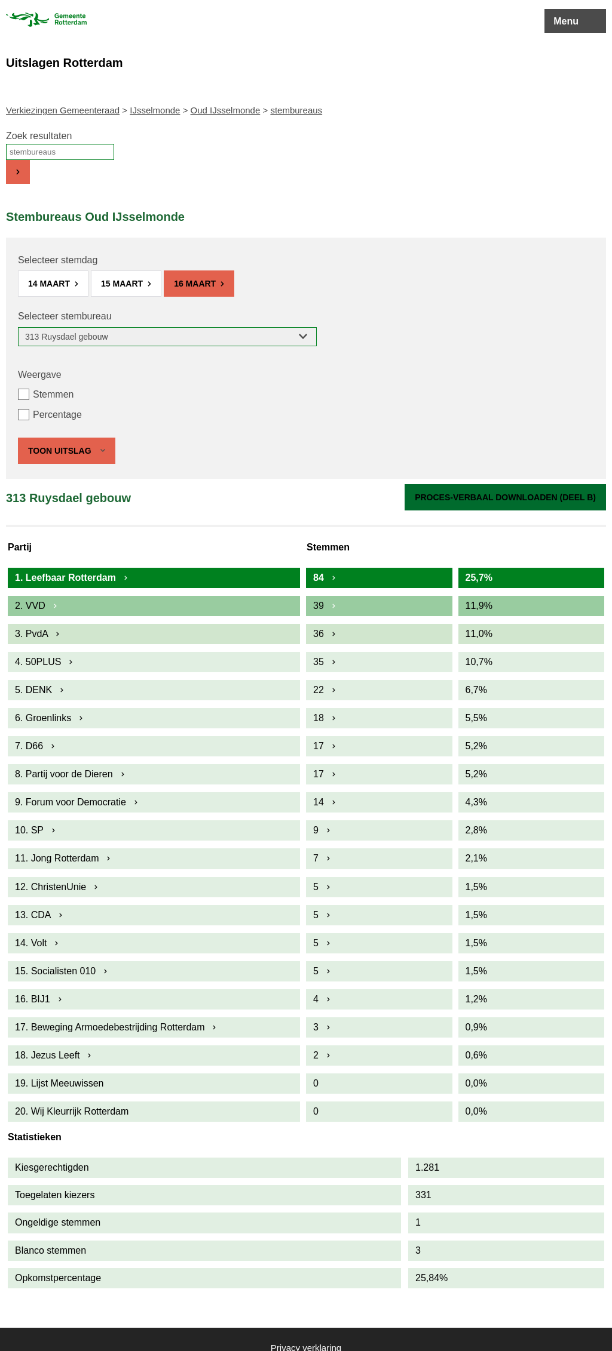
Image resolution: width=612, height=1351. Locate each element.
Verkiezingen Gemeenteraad (63, 110)
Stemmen (53, 394)
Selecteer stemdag (57, 260)
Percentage (57, 415)
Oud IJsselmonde (226, 110)
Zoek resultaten (39, 136)
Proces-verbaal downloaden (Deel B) (505, 497)
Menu (566, 21)
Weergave (40, 375)
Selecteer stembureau (65, 316)
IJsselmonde (155, 110)
